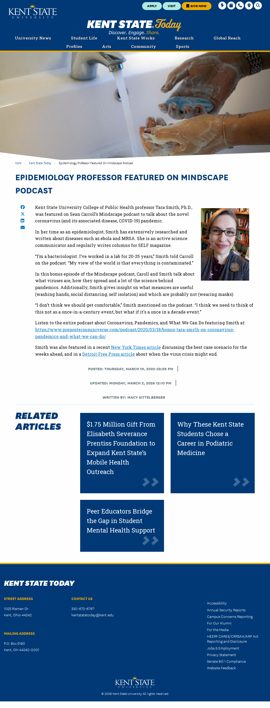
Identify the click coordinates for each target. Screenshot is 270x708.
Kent (18, 162)
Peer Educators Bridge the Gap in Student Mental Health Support (121, 520)
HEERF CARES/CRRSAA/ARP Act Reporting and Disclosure (232, 638)
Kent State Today (134, 27)
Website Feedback (221, 668)
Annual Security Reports (226, 610)
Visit (172, 5)
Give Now (196, 5)
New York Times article (136, 347)
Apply (152, 5)
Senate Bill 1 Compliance (226, 661)
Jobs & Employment (223, 648)
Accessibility (217, 603)
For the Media (218, 629)
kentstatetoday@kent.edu (92, 615)
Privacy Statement (221, 654)
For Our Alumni (219, 623)
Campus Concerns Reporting (230, 616)
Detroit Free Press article (108, 354)
